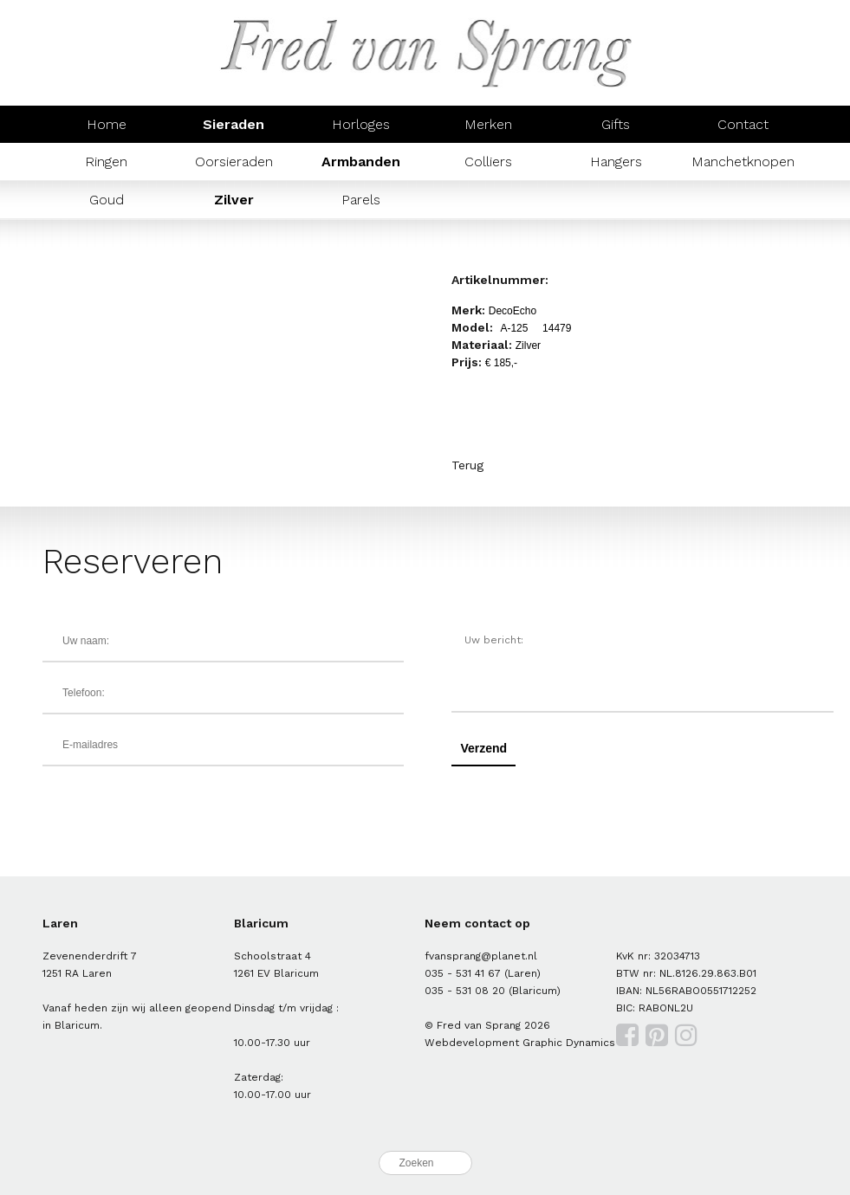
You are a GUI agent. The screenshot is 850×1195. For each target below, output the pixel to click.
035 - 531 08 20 (465, 991)
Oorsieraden (234, 161)
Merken (488, 124)
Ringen (106, 161)
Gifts (615, 124)
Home (107, 124)
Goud (106, 199)
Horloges (361, 124)
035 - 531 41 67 (463, 973)
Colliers (488, 161)
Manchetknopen (743, 161)
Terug (467, 465)
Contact (743, 124)
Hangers (616, 161)
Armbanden (360, 161)
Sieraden (233, 124)
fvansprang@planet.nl (481, 956)
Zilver (234, 199)
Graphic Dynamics (568, 1043)
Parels (360, 199)
